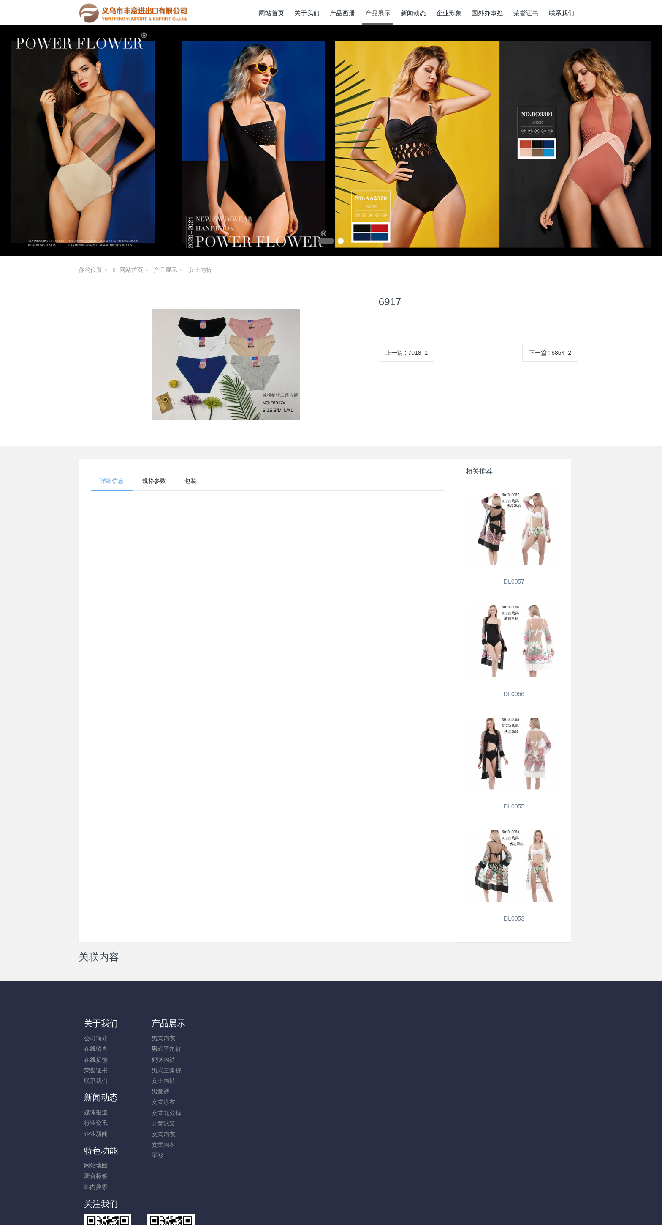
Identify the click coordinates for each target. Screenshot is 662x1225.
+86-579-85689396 (506, 1042)
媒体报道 (222, 1038)
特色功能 (290, 1023)
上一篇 (406, 352)
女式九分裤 (162, 1113)
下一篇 (550, 352)
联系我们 (96, 1080)
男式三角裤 (162, 1070)
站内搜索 (285, 1059)
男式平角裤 (162, 1048)
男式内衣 (159, 1038)
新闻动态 (227, 1023)
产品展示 (165, 269)
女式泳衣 (159, 1102)
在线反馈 (96, 1059)
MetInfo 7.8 (317, 1179)
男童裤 (156, 1091)
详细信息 (112, 480)
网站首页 (271, 12)
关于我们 (101, 1023)
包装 (190, 480)
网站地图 (285, 1038)
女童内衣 (159, 1144)
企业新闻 (222, 1059)
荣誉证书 (96, 1070)
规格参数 (154, 480)
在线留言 (96, 1048)
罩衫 (153, 1155)
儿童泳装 (159, 1123)
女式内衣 (159, 1134)
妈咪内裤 (159, 1059)
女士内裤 (200, 269)
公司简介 (96, 1038)
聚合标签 (285, 1048)
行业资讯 (222, 1048)
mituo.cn (381, 1179)
